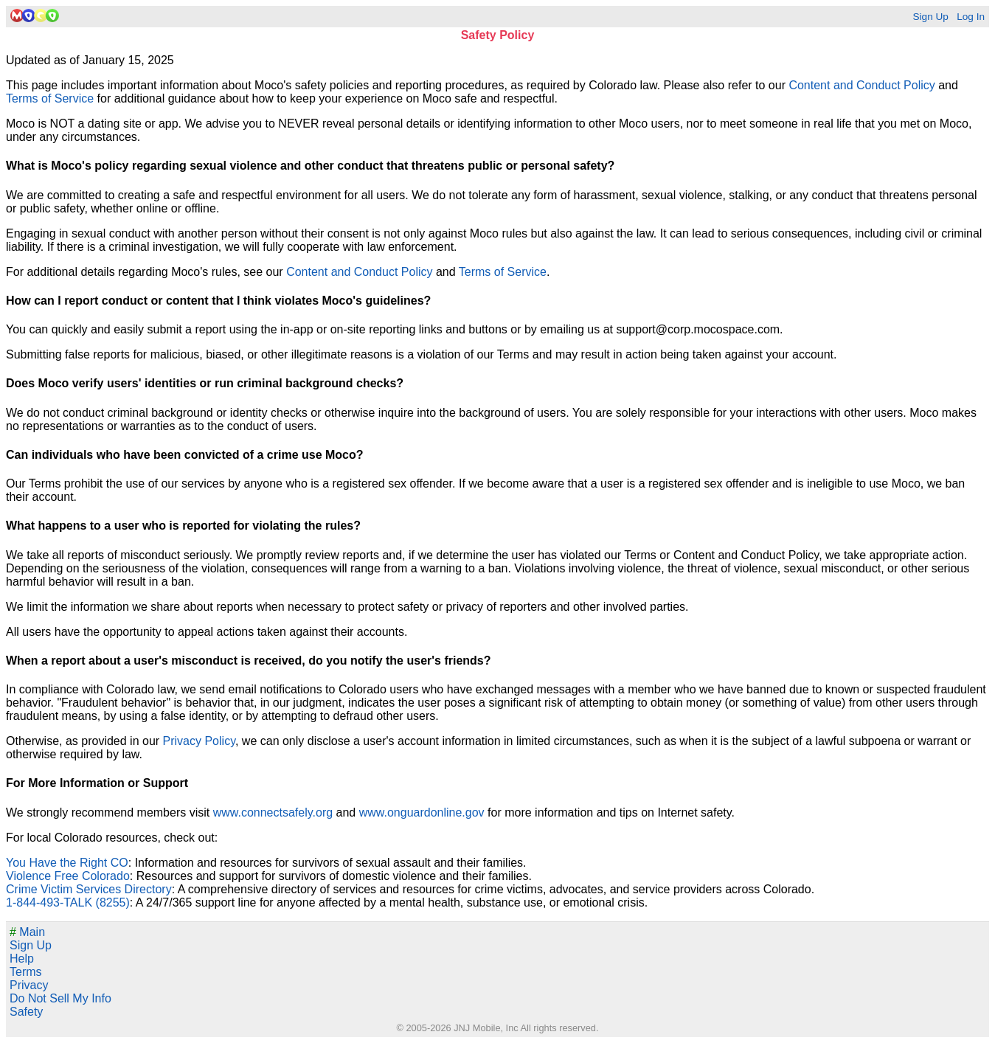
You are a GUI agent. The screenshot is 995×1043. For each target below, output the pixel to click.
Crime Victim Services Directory (89, 889)
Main (27, 932)
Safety (26, 1011)
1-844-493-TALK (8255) (68, 902)
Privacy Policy (199, 741)
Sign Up (930, 16)
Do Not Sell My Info (60, 998)
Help (22, 958)
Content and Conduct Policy (861, 85)
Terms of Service (50, 98)
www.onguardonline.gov (422, 812)
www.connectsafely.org (273, 812)
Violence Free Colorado (68, 876)
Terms (26, 972)
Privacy (29, 985)
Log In (971, 16)
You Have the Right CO (67, 862)
